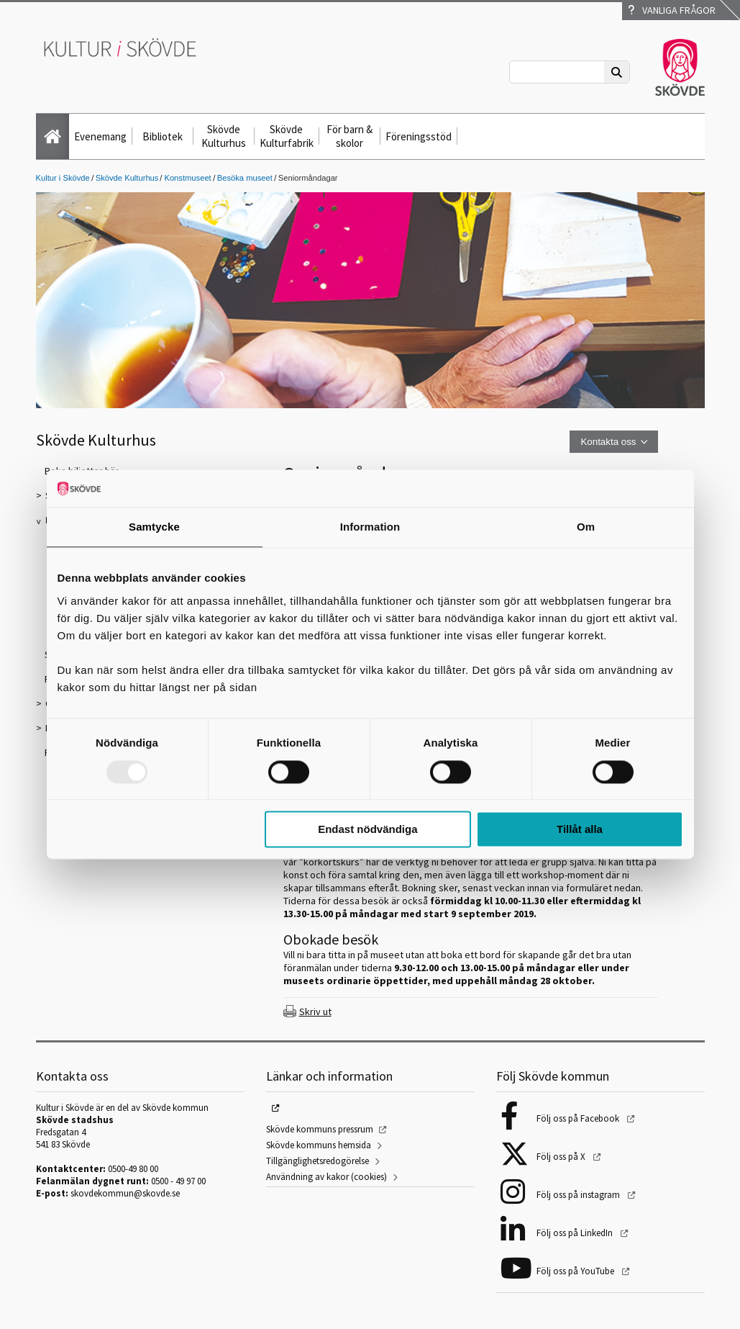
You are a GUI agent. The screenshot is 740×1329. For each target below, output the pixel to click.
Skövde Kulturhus (223, 136)
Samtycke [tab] (154, 527)
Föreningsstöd (418, 136)
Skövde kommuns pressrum (319, 1129)
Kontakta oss (608, 441)
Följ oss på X (562, 1156)
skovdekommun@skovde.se (125, 1193)
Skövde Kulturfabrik (287, 136)
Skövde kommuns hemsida (318, 1145)
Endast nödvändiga (367, 830)
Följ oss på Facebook (578, 1118)
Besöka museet (245, 178)
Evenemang (100, 136)
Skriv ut (315, 1011)
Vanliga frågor (672, 10)
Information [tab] (370, 527)
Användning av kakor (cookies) (326, 1177)
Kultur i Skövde (63, 178)
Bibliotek (162, 136)
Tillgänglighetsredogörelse (317, 1161)
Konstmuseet (187, 178)
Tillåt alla (580, 830)
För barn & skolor (349, 136)
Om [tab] (586, 527)
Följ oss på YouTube (576, 1271)
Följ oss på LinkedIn (575, 1233)
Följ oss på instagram (579, 1195)
